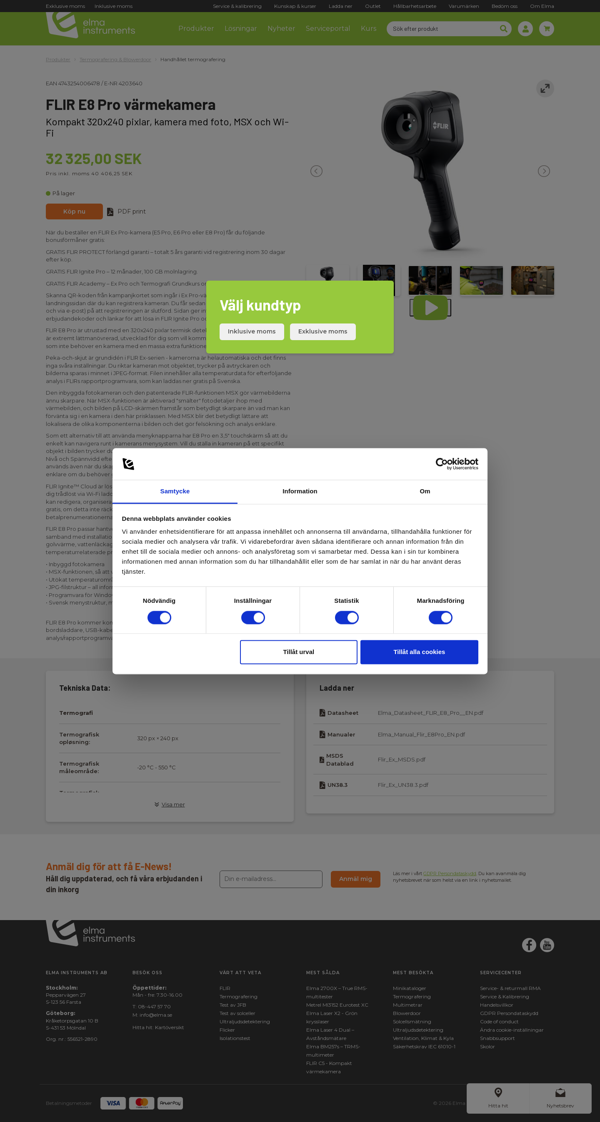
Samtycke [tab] (175, 491)
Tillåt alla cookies (419, 652)
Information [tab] (300, 491)
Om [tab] (425, 491)
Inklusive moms (252, 331)
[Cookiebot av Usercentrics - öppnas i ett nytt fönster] (441, 464)
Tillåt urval (298, 652)
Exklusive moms (323, 331)
